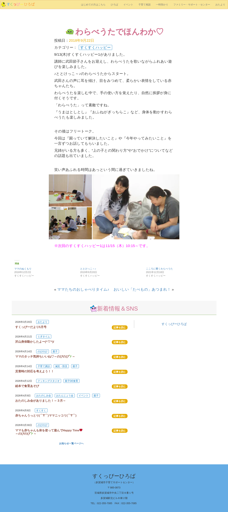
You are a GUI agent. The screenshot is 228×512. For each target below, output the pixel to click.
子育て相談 (144, 4)
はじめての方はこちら (93, 4)
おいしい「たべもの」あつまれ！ (142, 289)
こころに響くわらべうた (159, 268)
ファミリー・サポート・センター (191, 4)
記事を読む (120, 327)
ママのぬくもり (22, 268)
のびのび (42, 351)
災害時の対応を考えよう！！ (34, 371)
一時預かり (162, 4)
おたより (220, 4)
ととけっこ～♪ (88, 268)
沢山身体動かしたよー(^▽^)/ (34, 341)
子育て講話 (44, 366)
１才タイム (44, 336)
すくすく (41, 410)
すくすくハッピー (95, 47)
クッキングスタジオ (49, 381)
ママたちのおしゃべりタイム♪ (83, 289)
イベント (128, 4)
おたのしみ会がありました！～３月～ (40, 400)
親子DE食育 (71, 381)
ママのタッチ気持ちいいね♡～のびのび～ (45, 356)
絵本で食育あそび (27, 386)
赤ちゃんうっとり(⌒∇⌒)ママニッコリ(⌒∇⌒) (45, 415)
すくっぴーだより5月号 (31, 327)
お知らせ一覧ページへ (71, 443)
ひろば (114, 4)
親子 (55, 351)
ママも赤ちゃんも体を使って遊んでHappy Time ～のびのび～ (50, 432)
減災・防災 (61, 366)
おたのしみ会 (43, 395)
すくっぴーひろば (174, 324)
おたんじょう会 (64, 395)
